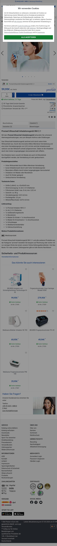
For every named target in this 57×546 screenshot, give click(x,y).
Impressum (41, 32)
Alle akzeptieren (28, 37)
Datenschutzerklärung (11, 32)
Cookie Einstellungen (24, 26)
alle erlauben (18, 22)
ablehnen (33, 28)
